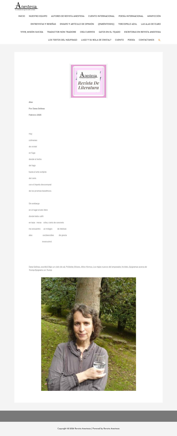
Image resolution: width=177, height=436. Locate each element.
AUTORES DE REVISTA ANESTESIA (67, 16)
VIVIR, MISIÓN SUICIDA (32, 32)
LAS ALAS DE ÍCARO (151, 24)
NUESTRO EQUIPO (38, 16)
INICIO (21, 16)
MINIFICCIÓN (154, 16)
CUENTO (119, 40)
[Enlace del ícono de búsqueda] (159, 40)
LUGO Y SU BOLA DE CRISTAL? (96, 40)
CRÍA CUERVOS (87, 32)
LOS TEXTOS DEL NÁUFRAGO (62, 40)
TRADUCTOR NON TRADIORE (61, 32)
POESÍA (131, 40)
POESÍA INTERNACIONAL (131, 16)
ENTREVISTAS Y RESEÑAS (43, 24)
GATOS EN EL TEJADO (109, 32)
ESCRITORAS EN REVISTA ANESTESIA (142, 32)
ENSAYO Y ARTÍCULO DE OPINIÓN (77, 24)
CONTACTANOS (146, 40)
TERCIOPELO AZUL (127, 24)
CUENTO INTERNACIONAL (101, 16)
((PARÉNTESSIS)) (106, 24)
